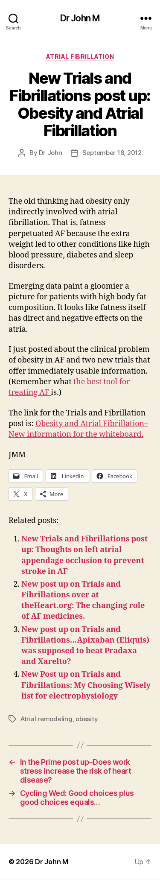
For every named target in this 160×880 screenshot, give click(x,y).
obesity (87, 719)
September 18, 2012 (112, 153)
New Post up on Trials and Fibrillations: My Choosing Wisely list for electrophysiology (86, 685)
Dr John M (80, 18)
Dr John (50, 153)
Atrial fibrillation (80, 56)
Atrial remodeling (46, 719)
